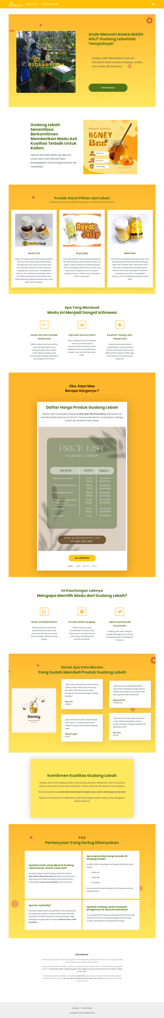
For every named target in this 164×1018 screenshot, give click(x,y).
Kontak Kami (50, 4)
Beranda (32, 4)
